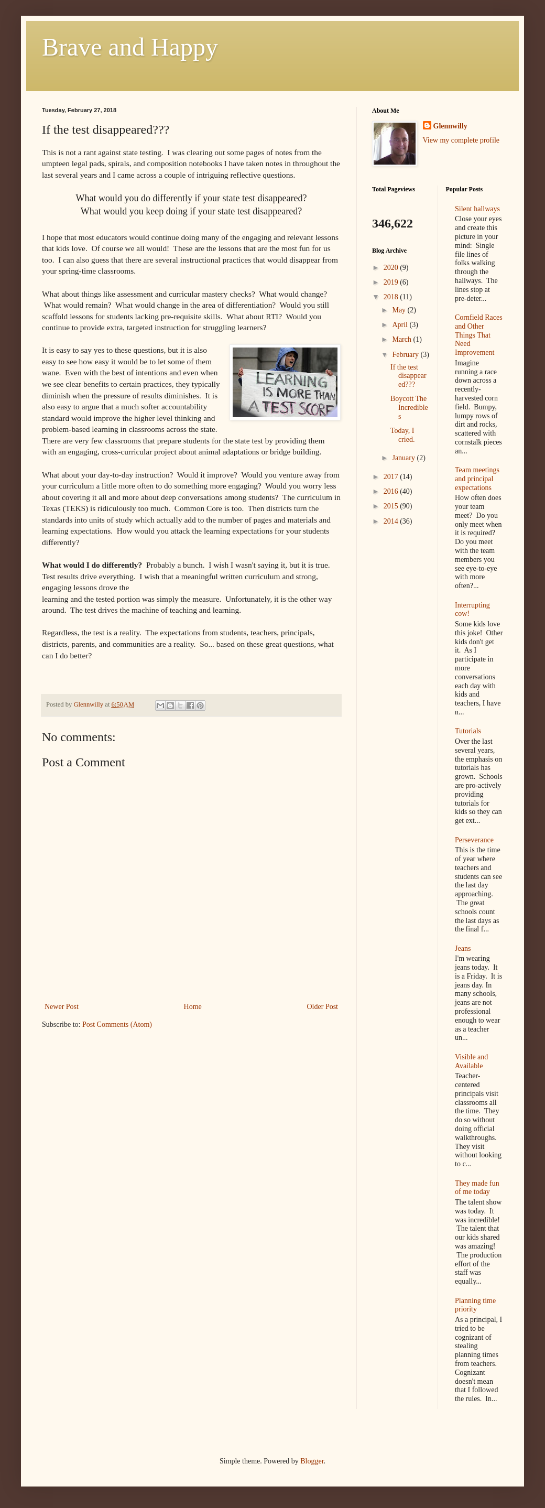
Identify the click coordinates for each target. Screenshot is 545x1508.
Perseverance (474, 840)
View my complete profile (461, 140)
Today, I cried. (402, 435)
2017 (392, 477)
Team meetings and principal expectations (477, 479)
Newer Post (62, 1007)
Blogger (311, 1461)
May (399, 310)
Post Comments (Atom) (117, 1024)
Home (193, 1007)
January (404, 458)
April (400, 325)
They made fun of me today (477, 1187)
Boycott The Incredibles (409, 407)
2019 (392, 282)
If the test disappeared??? (408, 376)
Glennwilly (450, 126)
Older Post (323, 1007)
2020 (392, 268)
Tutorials (468, 731)
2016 (392, 491)
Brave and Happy (130, 47)
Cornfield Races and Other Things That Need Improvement (479, 334)
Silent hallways (477, 209)
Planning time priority (475, 1305)
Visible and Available (471, 1061)
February (406, 355)
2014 (392, 521)
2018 (392, 297)
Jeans (463, 948)
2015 (392, 506)
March (402, 339)
